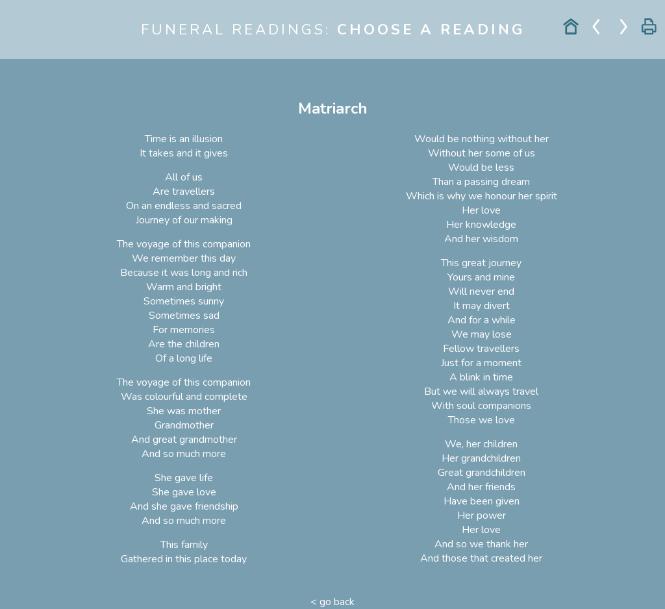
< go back (332, 602)
